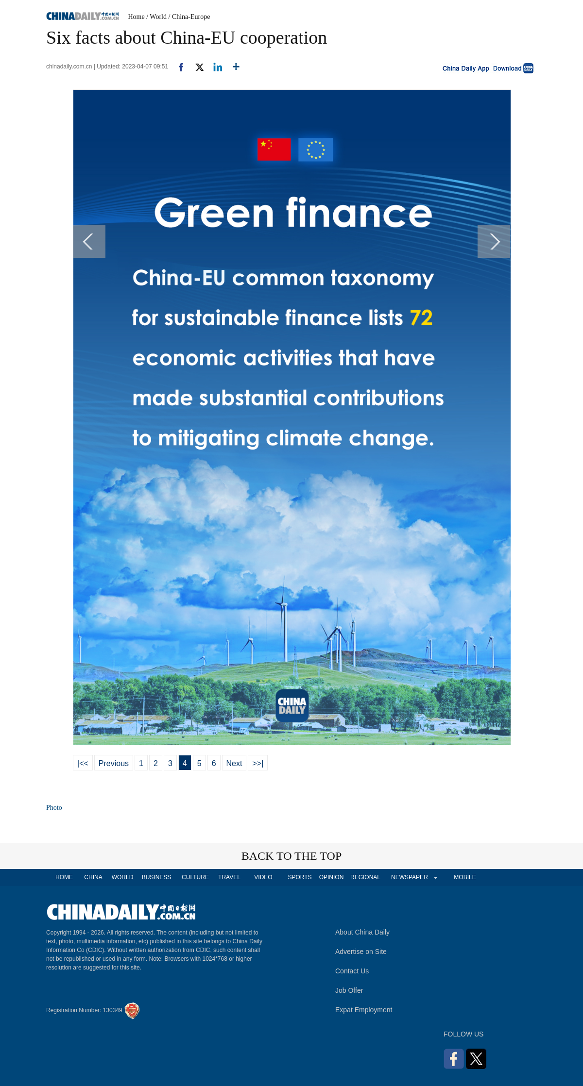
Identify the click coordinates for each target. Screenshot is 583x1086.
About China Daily (362, 932)
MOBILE (465, 877)
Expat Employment (364, 1010)
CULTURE (195, 877)
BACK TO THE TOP (291, 856)
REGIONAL (365, 877)
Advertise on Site (361, 951)
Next (234, 763)
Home (136, 16)
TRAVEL (229, 877)
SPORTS (299, 877)
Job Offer (349, 990)
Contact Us (352, 971)
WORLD (123, 877)
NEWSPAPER (409, 877)
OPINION (331, 877)
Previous (114, 763)
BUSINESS (156, 877)
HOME (64, 877)
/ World (156, 16)
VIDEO (263, 877)
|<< (82, 763)
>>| (257, 763)
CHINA (93, 877)
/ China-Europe (189, 16)
